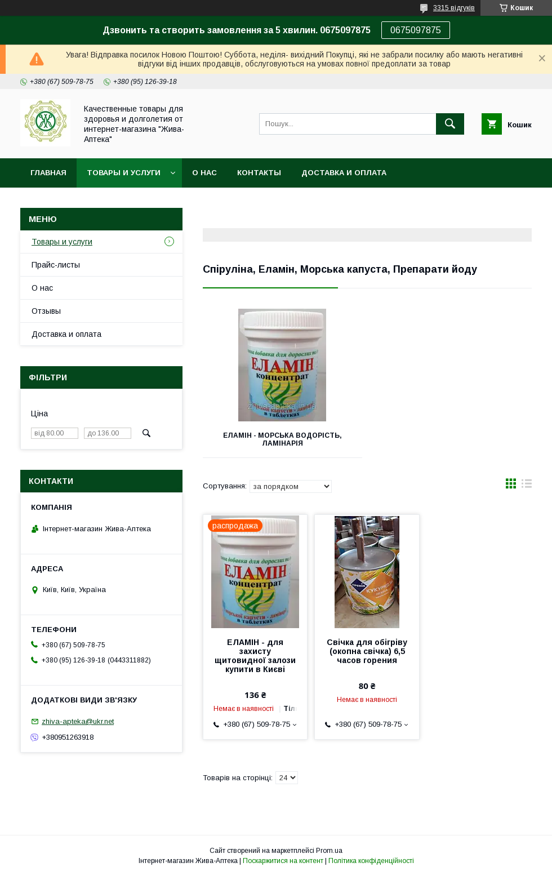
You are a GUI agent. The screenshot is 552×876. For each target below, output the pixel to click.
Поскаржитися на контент (283, 861)
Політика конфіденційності (371, 861)
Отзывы (46, 310)
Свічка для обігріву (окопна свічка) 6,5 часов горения (367, 651)
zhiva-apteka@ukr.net (78, 721)
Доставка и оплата (343, 172)
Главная (48, 172)
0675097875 (415, 30)
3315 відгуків (454, 8)
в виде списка (527, 486)
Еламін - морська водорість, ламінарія (282, 439)
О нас (204, 172)
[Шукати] (450, 124)
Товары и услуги (124, 172)
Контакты (259, 172)
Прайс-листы (56, 264)
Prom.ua (329, 851)
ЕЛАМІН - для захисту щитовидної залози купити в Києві (255, 656)
